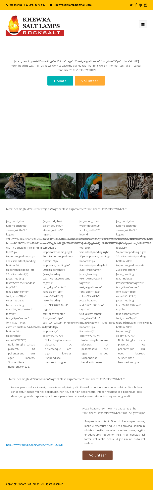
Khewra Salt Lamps (28, 484)
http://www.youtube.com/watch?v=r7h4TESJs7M (34, 445)
